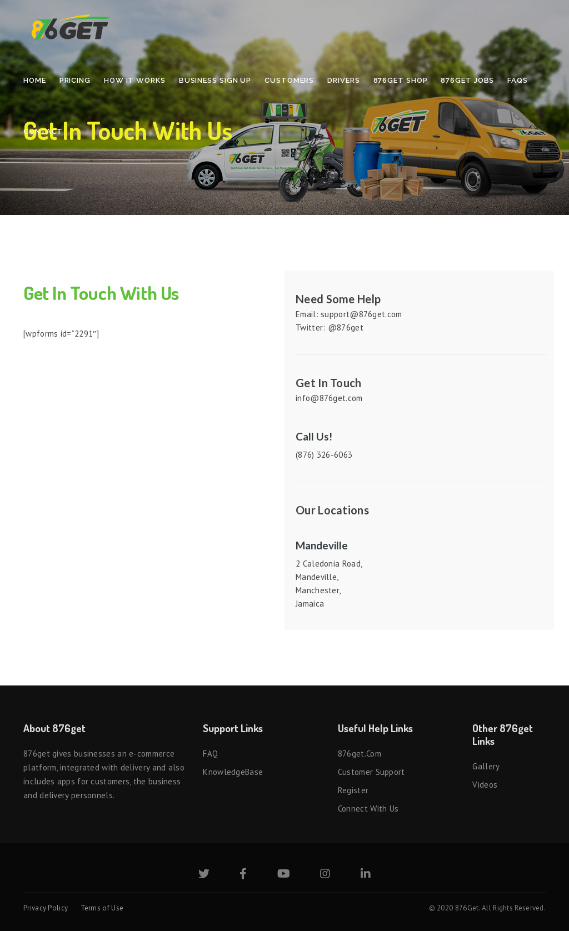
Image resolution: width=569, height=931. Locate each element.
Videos (484, 784)
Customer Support (371, 772)
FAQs (517, 80)
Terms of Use (102, 908)
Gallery (486, 766)
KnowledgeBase (233, 772)
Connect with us (368, 808)
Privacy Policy (45, 908)
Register (353, 790)
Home (34, 80)
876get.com (359, 753)
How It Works (135, 80)
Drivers (343, 80)
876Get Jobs (467, 80)
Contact (43, 131)
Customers (289, 80)
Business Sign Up (215, 80)
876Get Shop (400, 80)
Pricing (75, 80)
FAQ (210, 753)
